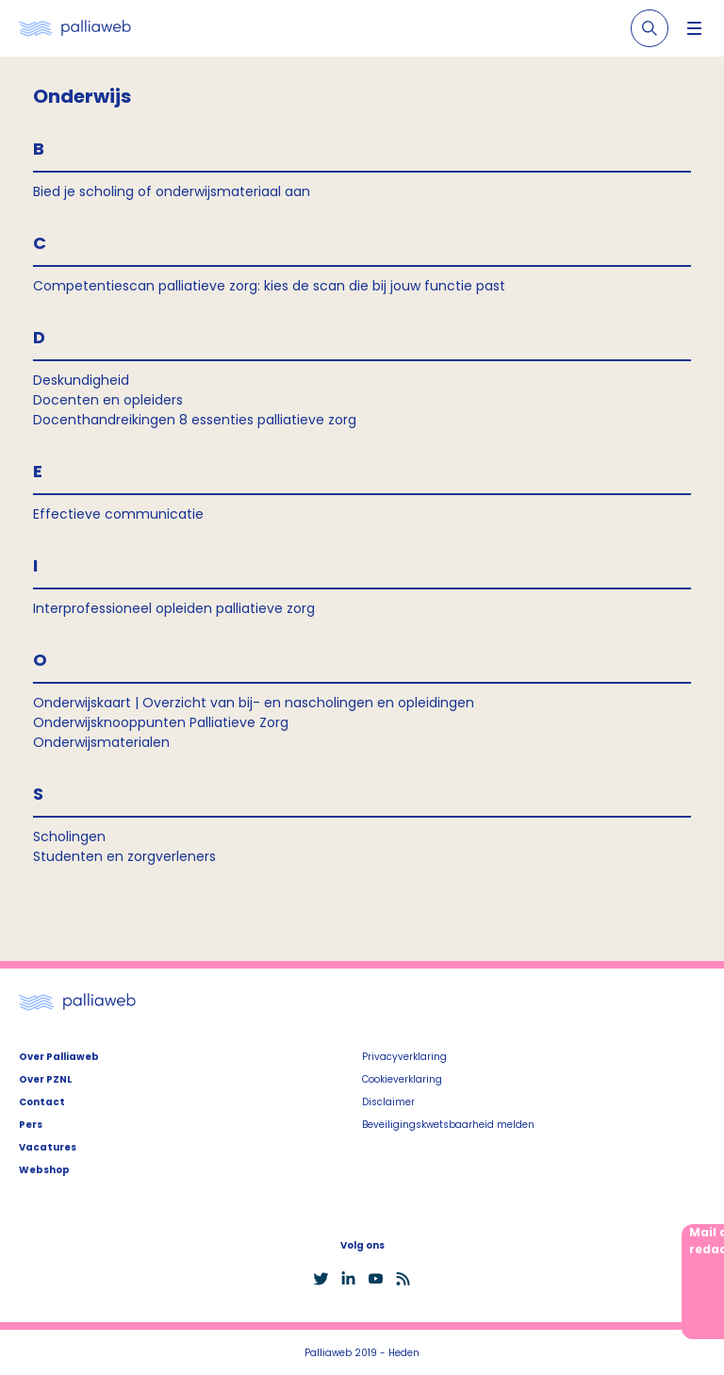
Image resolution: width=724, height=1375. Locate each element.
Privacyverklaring (404, 1057)
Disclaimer (388, 1102)
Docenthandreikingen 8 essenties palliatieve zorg (194, 419)
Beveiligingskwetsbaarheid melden (448, 1125)
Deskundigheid (81, 380)
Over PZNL (45, 1079)
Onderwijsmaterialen (101, 742)
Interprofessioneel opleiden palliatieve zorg (174, 608)
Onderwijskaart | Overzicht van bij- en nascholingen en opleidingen (253, 702)
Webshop (44, 1170)
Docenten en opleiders (108, 399)
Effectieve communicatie (118, 514)
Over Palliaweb (59, 1057)
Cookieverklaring (402, 1079)
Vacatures (47, 1147)
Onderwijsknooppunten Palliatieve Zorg (160, 722)
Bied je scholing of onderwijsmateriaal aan (171, 191)
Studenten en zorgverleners (124, 856)
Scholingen (69, 836)
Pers (30, 1125)
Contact (42, 1102)
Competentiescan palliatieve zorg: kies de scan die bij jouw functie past (269, 285)
